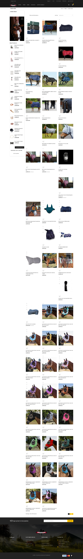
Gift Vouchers (16, 153)
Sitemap (43, 548)
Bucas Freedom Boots (46, 117)
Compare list (28, 546)
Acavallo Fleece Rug (62, 40)
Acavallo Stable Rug (62, 65)
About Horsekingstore (46, 540)
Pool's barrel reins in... (19, 115)
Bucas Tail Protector (62, 117)
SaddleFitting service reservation (64, 272)
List (28, 15)
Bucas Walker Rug (29, 91)
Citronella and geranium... (17, 71)
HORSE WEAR (13, 11)
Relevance (66, 15)
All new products (19, 147)
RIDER (24, 4)
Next (72, 514)
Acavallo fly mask (45, 247)
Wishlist (27, 545)
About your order (29, 543)
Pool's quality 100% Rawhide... (18, 110)
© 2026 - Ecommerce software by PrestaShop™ (41, 555)
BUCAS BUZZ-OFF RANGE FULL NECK (48, 143)
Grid (26, 15)
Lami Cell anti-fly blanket (31, 324)
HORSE (19, 4)
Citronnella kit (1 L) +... (19, 58)
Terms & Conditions (45, 541)
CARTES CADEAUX (40, 4)
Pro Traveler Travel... (19, 141)
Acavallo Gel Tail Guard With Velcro (65, 298)
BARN (28, 4)
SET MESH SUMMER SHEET (63, 247)
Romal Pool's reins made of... (18, 103)
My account (12, 541)
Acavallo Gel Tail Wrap (62, 169)
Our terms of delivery (45, 543)
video (43, 546)
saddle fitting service (29, 540)
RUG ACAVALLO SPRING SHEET (64, 221)
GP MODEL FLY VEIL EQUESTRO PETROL (49, 221)
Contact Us (60, 537)
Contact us (28, 541)
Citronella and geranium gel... (18, 65)
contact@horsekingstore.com (63, 546)
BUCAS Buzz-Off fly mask (63, 143)
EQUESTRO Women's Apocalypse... (19, 129)
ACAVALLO (33, 4)
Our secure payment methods (47, 545)
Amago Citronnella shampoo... (18, 52)
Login (11, 540)
